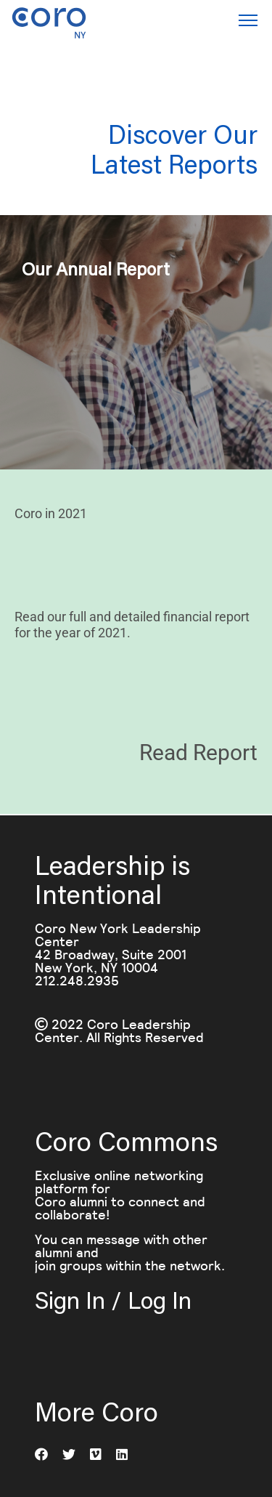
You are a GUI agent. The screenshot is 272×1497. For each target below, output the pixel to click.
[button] (248, 22)
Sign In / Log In (113, 1299)
